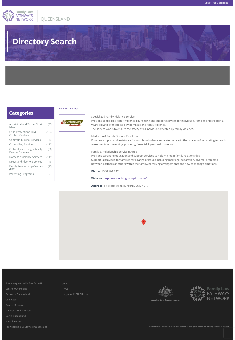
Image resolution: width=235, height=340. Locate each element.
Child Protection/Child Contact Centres (22, 134)
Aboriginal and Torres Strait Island (26, 126)
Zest (227, 326)
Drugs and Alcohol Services (25, 161)
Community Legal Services (25, 139)
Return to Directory (68, 108)
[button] (144, 222)
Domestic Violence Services (25, 157)
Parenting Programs (21, 174)
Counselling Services (21, 144)
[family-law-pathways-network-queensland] (36, 11)
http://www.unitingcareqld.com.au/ (125, 178)
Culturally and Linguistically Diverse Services (25, 151)
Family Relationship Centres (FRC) (26, 168)
